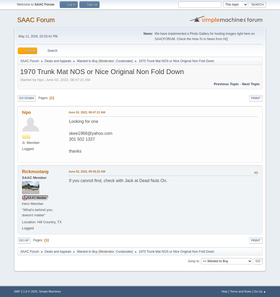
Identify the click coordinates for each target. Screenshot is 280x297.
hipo (26, 112)
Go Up (24, 240)
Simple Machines (50, 291)
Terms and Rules (241, 291)
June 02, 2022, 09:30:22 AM (86, 171)
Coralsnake (124, 61)
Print (255, 98)
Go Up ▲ (260, 291)
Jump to (193, 261)
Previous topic (226, 84)
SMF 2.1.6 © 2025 (25, 291)
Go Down (26, 98)
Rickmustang (35, 171)
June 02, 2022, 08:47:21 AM (86, 112)
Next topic (251, 84)
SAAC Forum (36, 19)
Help (224, 291)
